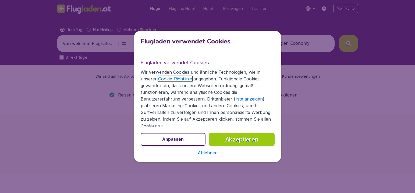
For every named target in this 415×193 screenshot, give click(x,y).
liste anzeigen (249, 99)
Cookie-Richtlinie (175, 78)
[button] (208, 152)
